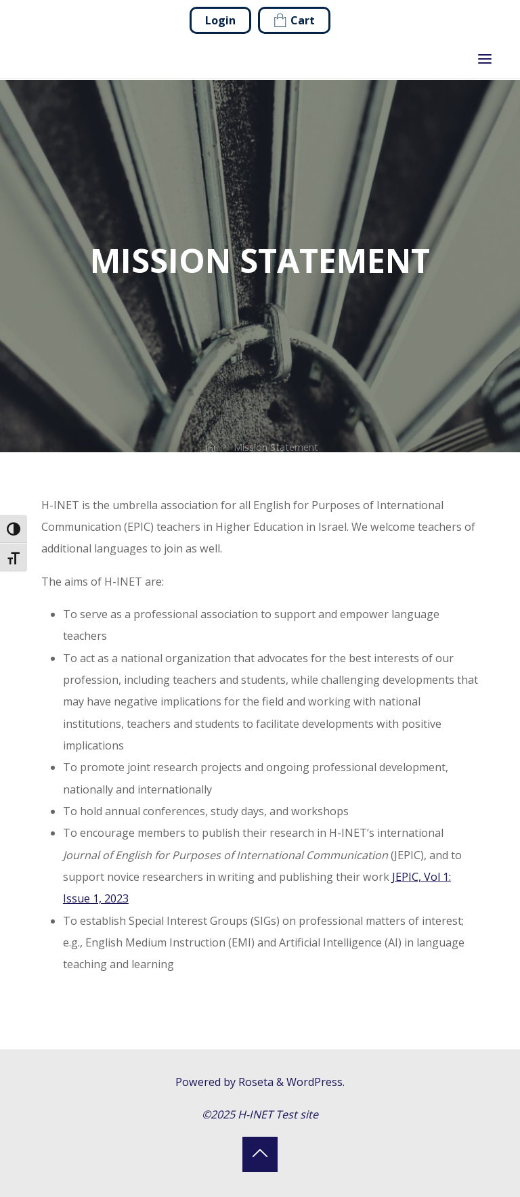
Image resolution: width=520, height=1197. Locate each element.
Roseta (255, 1081)
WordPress (314, 1081)
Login (220, 20)
